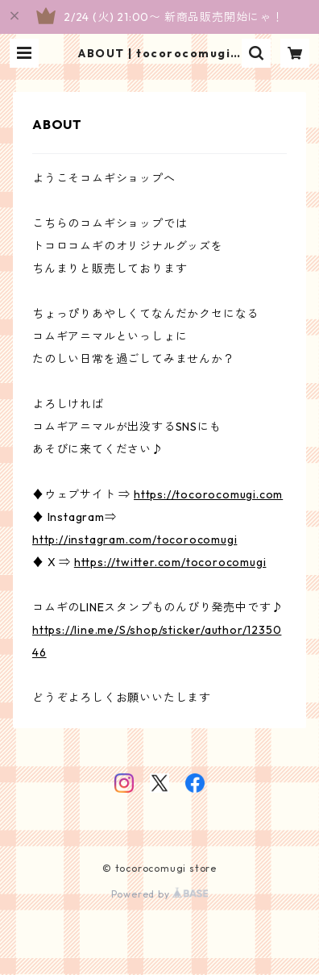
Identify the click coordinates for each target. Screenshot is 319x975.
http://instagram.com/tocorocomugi (134, 539)
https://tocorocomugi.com (208, 494)
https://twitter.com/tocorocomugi (170, 562)
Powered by (160, 894)
